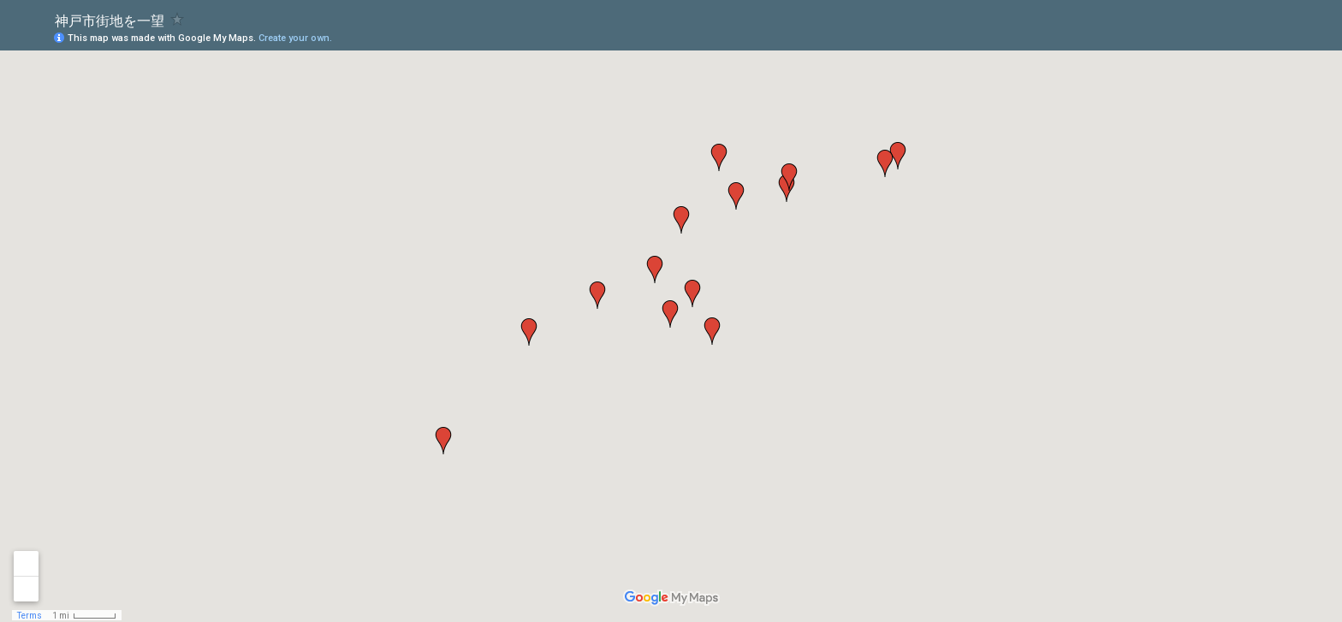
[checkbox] (177, 19)
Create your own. (295, 38)
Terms (29, 615)
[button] (885, 163)
